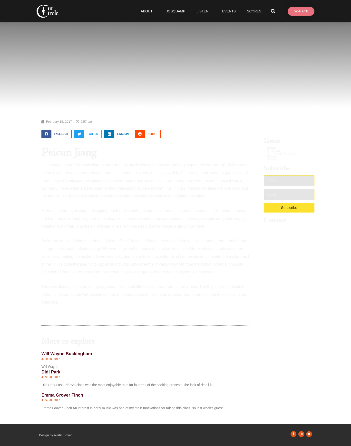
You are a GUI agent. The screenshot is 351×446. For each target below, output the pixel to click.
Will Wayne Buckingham (66, 353)
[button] (273, 11)
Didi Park (50, 372)
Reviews (273, 150)
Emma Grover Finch (62, 395)
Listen (203, 11)
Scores (272, 159)
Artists (271, 156)
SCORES (254, 11)
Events (229, 11)
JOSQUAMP (175, 11)
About (148, 11)
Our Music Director (281, 153)
